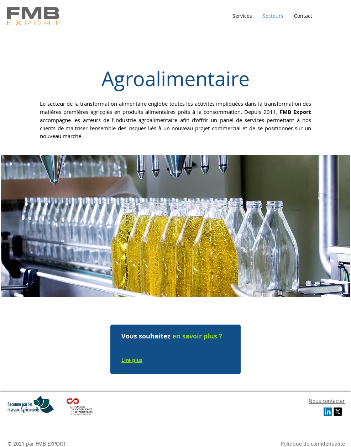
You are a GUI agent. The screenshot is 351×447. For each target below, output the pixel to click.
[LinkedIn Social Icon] (328, 411)
